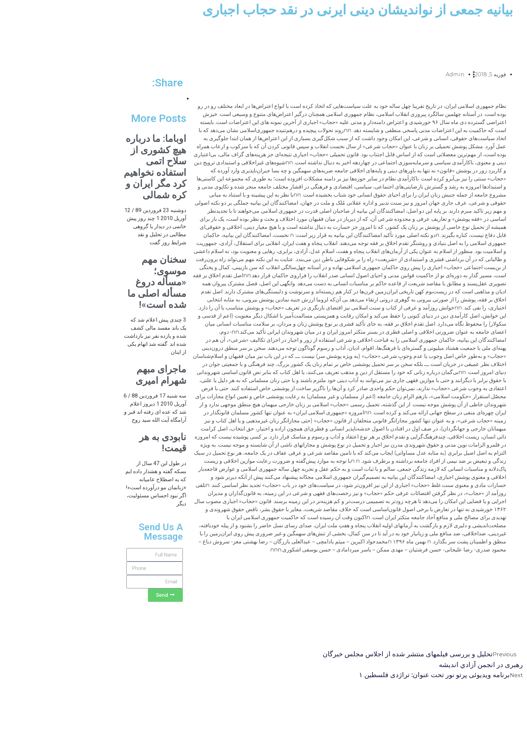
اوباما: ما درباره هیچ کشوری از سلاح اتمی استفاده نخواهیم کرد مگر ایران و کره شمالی (97, 167)
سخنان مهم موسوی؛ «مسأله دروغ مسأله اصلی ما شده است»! (99, 282)
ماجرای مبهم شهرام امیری (103, 375)
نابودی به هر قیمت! (104, 442)
